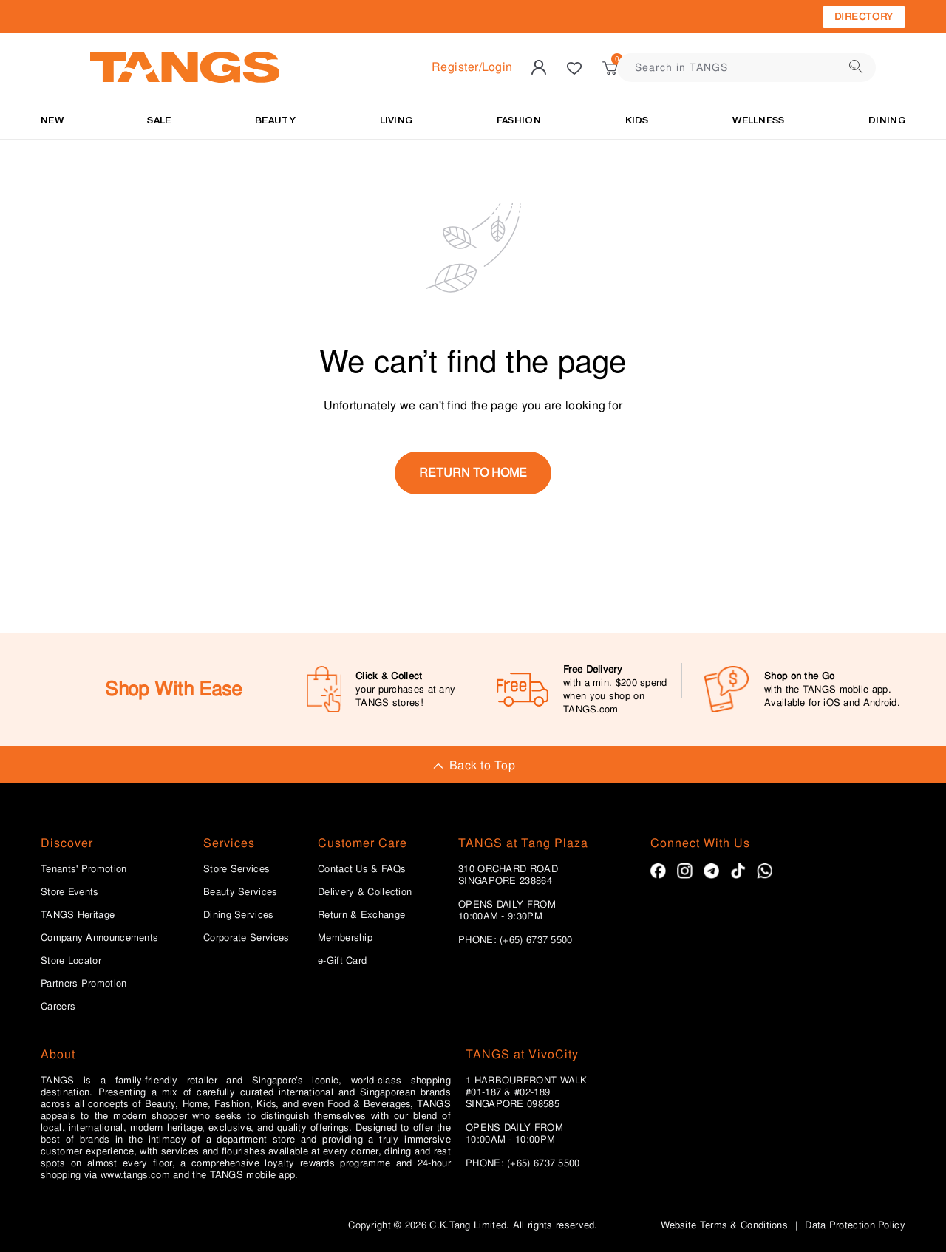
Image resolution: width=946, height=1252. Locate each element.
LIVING (396, 120)
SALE (159, 120)
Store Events (70, 892)
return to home (473, 472)
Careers (58, 1007)
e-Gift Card (342, 961)
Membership (345, 938)
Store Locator (71, 961)
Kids (637, 120)
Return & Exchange (361, 915)
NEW (52, 120)
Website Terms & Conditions (724, 1225)
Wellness (758, 120)
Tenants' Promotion (83, 869)
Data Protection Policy (855, 1225)
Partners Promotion (83, 984)
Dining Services (238, 915)
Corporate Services (246, 938)
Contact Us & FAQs (362, 869)
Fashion (519, 120)
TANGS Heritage (78, 915)
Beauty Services (240, 892)
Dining (886, 120)
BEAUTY (275, 120)
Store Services (236, 869)
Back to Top (473, 765)
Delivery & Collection (365, 892)
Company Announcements (99, 938)
